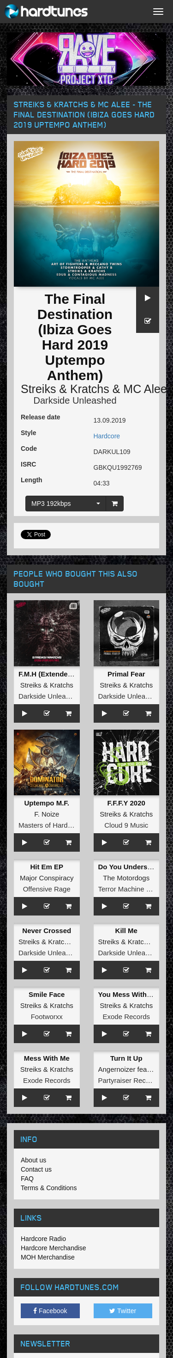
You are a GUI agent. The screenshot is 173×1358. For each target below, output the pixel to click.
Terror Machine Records (135, 889)
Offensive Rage (47, 889)
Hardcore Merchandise (53, 1248)
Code (29, 448)
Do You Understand (130, 867)
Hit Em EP (46, 867)
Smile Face (47, 994)
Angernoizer (117, 1069)
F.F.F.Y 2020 (126, 803)
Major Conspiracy (47, 878)
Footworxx (47, 1016)
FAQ (27, 1178)
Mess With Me (47, 1058)
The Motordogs (126, 878)
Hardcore (107, 436)
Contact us (36, 1169)
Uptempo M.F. (47, 803)
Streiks (38, 388)
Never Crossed (46, 930)
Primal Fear (126, 674)
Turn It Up (126, 1058)
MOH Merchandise (48, 1257)
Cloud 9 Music (126, 825)
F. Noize (46, 814)
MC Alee (145, 388)
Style (28, 432)
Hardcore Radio (43, 1238)
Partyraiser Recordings (133, 1080)
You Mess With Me (128, 994)
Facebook (50, 1311)
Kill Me (126, 930)
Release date (40, 417)
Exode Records (126, 1016)
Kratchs (89, 388)
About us (33, 1160)
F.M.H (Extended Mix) (53, 674)
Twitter (122, 1311)
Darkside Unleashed (74, 400)
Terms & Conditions (49, 1188)
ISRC (28, 464)
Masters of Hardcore (49, 825)
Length (31, 480)
